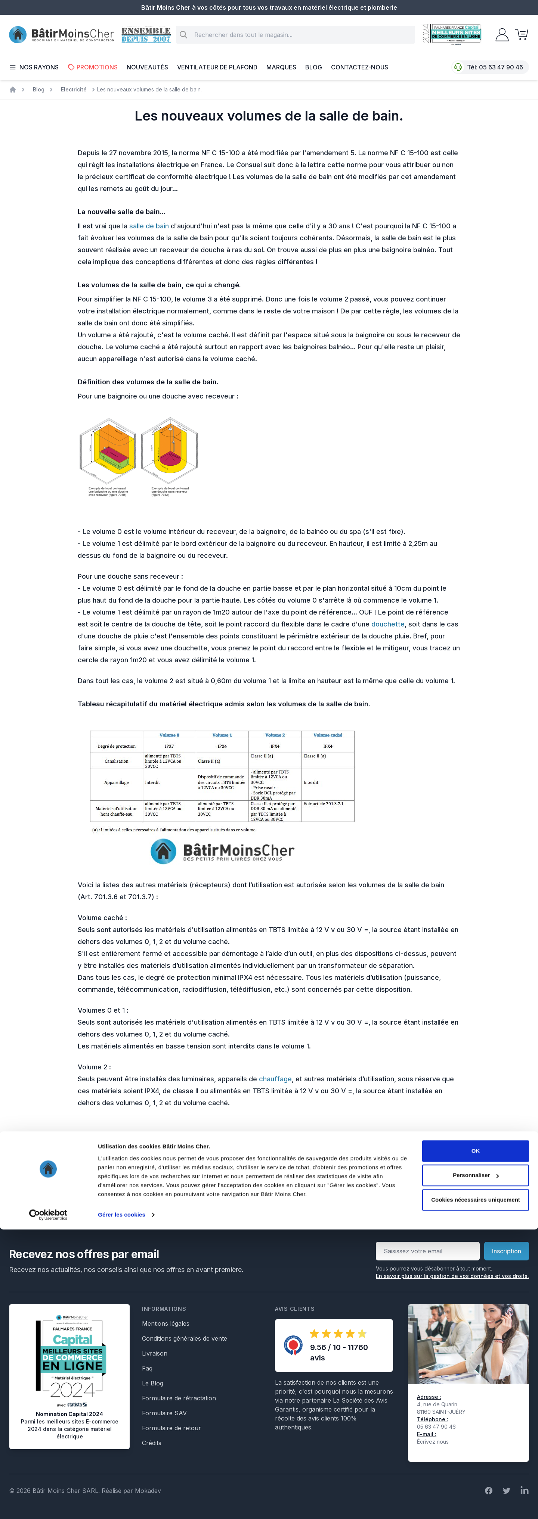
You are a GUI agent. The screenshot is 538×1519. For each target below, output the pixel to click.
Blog (313, 67)
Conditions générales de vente (184, 1338)
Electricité (74, 89)
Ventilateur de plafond (217, 67)
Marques (281, 67)
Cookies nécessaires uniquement (475, 1489)
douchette (388, 624)
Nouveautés (147, 67)
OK (475, 1440)
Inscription (506, 1251)
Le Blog (152, 1383)
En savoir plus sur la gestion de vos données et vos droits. (452, 1276)
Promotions (93, 67)
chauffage (275, 1079)
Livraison (154, 1353)
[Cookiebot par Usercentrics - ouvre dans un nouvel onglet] (48, 1504)
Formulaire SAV (164, 1413)
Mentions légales (165, 1323)
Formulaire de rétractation (179, 1398)
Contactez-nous (359, 67)
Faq (147, 1368)
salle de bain (149, 226)
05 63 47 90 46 (501, 67)
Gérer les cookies (121, 1504)
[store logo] (61, 35)
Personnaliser (476, 1465)
